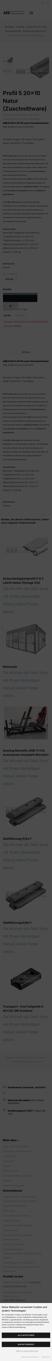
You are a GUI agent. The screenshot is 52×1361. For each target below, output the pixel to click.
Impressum (46, 1357)
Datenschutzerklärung (29, 1357)
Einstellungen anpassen (26, 1351)
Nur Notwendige (26, 1344)
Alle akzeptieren (26, 1335)
